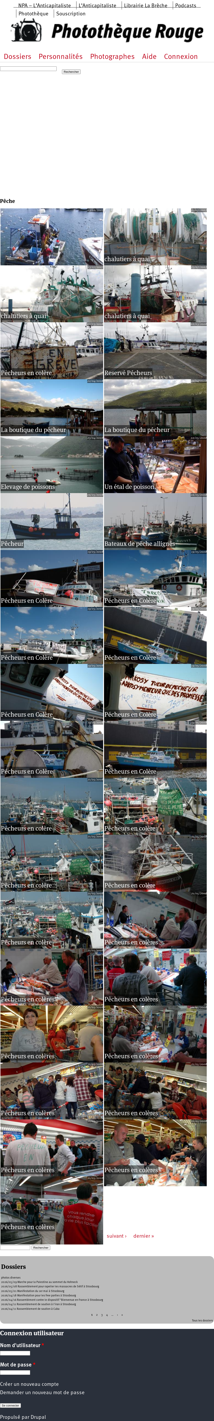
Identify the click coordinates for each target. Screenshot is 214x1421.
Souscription (71, 14)
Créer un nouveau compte (29, 1384)
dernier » (143, 1236)
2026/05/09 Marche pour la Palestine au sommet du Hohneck (39, 1282)
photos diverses (10, 1277)
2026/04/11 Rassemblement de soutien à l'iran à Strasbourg (38, 1304)
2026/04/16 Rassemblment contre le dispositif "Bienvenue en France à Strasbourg (52, 1300)
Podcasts (185, 6)
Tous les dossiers (202, 1320)
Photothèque (33, 14)
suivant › (117, 1236)
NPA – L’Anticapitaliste (44, 6)
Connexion (181, 57)
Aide (149, 57)
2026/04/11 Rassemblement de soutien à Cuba (30, 1309)
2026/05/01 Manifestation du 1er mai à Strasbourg (32, 1291)
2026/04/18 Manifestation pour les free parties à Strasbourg (38, 1295)
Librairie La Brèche (145, 6)
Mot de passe (17, 1365)
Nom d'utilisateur (22, 1345)
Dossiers (17, 57)
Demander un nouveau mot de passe (42, 1392)
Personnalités (61, 57)
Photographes (112, 57)
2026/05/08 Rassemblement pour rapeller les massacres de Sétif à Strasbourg (50, 1286)
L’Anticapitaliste (97, 6)
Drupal (38, 1417)
